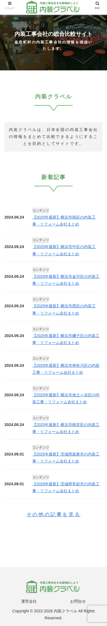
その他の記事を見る (53, 514)
